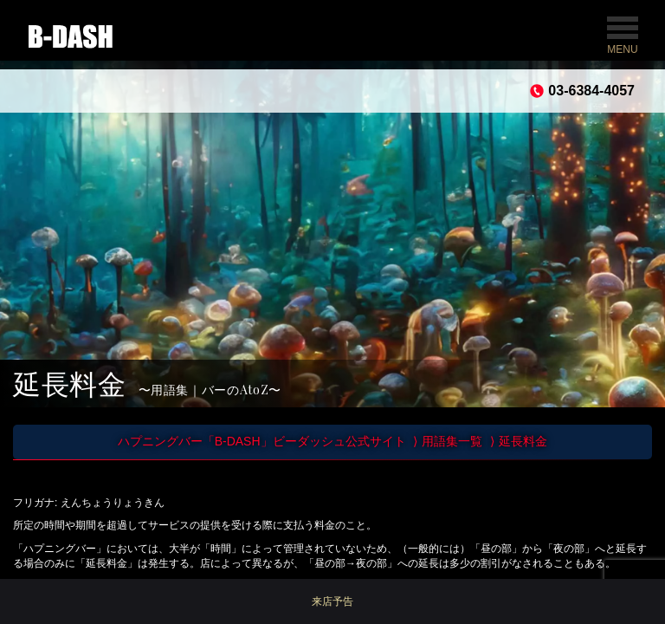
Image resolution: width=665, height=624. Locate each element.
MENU (622, 35)
